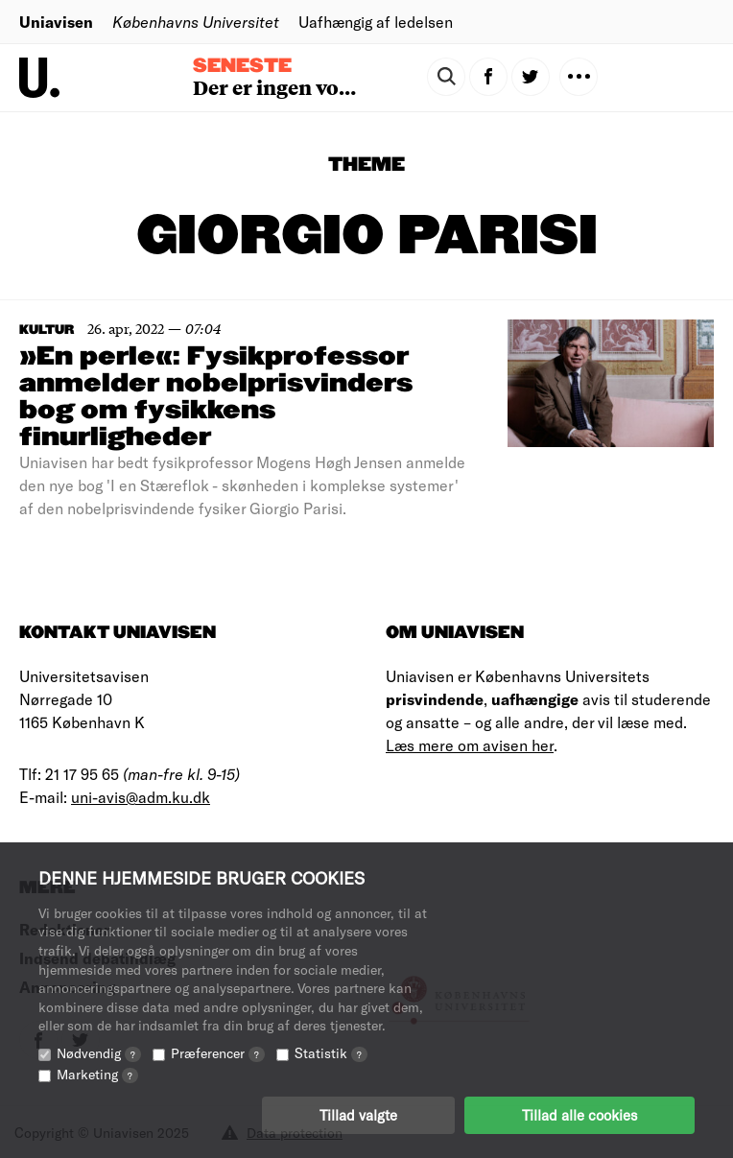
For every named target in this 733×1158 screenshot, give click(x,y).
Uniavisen (56, 21)
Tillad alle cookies (579, 1114)
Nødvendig (99, 1053)
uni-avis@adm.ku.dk (140, 797)
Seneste (242, 66)
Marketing (97, 1074)
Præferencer (218, 1053)
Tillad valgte (358, 1114)
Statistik (331, 1053)
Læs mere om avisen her (470, 745)
